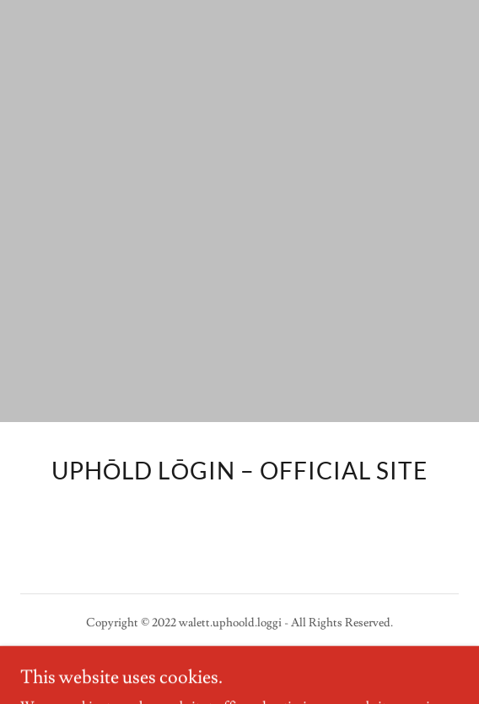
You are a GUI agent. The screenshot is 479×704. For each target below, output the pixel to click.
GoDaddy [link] (227, 661)
